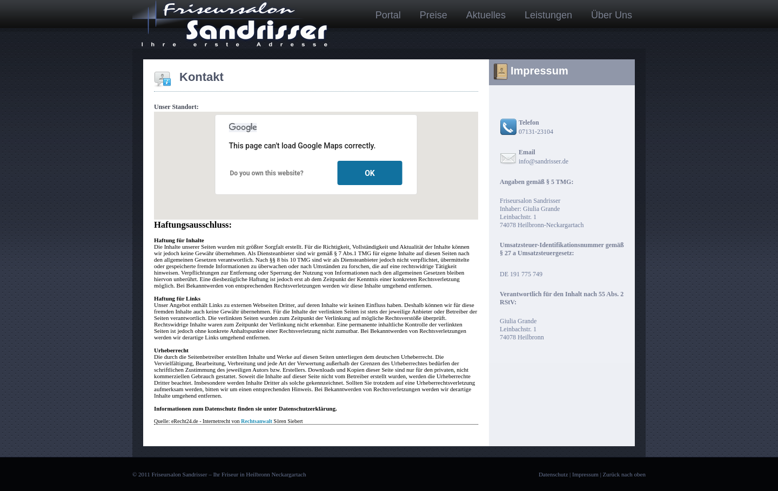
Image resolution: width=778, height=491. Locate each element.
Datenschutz (553, 474)
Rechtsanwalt (256, 421)
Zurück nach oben (624, 474)
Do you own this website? (267, 173)
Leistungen (548, 15)
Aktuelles (486, 15)
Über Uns (611, 15)
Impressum (585, 474)
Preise (433, 15)
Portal (388, 15)
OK (370, 173)
